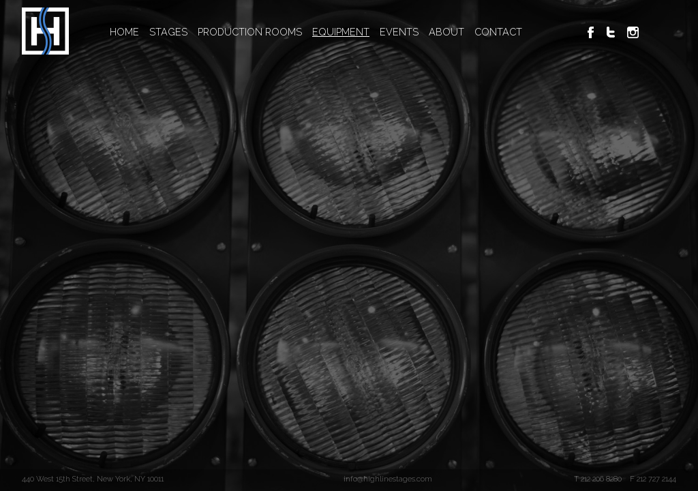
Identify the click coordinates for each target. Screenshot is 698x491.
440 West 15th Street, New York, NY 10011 (93, 478)
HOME (124, 32)
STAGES (168, 32)
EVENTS (399, 32)
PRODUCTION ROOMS (250, 32)
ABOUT (446, 32)
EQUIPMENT (340, 32)
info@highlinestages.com (388, 478)
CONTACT (498, 32)
